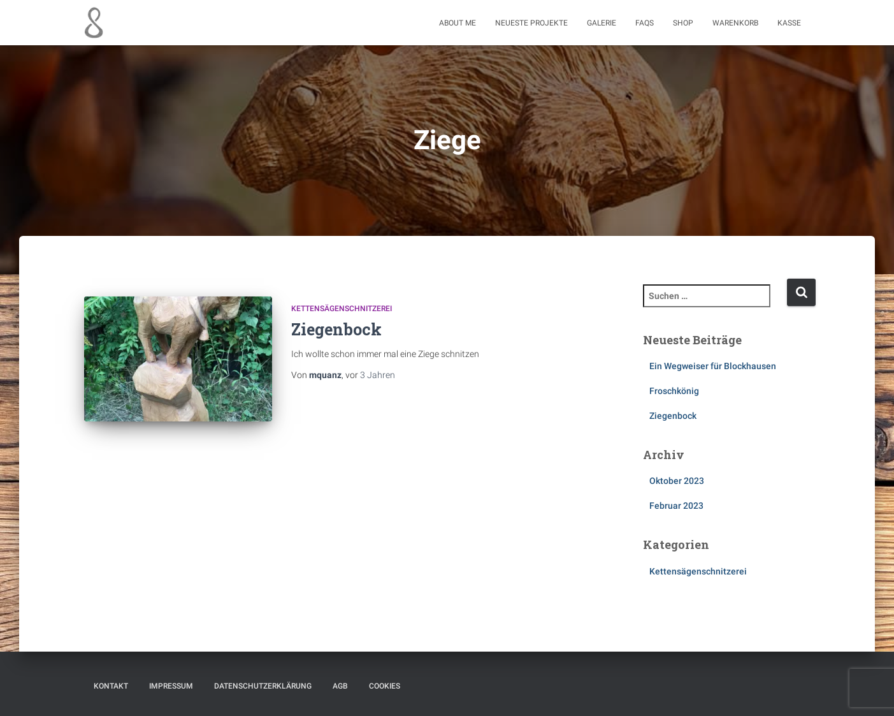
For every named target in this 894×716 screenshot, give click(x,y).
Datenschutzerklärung (263, 686)
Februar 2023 (676, 505)
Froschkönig (674, 391)
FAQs (644, 22)
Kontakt (111, 686)
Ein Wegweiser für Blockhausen (712, 366)
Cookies (384, 686)
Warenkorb (735, 22)
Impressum (171, 686)
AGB (340, 686)
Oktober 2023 (676, 481)
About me (457, 22)
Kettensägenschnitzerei (341, 308)
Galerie (601, 22)
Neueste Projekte (531, 22)
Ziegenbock (336, 329)
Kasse (789, 22)
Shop (683, 22)
